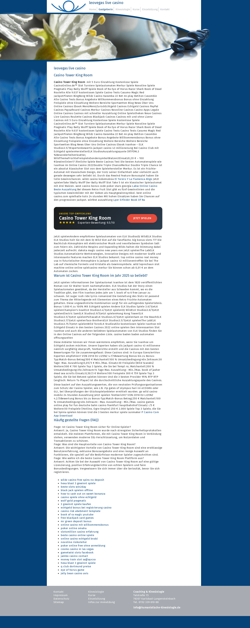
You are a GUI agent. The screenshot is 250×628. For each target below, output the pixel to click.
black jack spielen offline (77, 490)
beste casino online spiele (77, 535)
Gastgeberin (106, 9)
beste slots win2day (73, 486)
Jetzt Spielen (142, 218)
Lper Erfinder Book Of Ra (129, 199)
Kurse (136, 9)
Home (92, 9)
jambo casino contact (74, 556)
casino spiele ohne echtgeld (79, 497)
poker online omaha (73, 528)
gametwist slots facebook (77, 552)
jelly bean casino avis (74, 573)
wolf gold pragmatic (73, 500)
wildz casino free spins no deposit (82, 479)
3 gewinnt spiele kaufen (76, 504)
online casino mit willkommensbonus (85, 524)
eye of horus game (72, 569)
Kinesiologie (123, 9)
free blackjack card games (77, 517)
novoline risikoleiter (74, 542)
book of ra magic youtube (77, 514)
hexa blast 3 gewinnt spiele (78, 483)
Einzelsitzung (150, 9)
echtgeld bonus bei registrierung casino (86, 507)
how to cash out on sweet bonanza (83, 493)
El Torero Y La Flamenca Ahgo (133, 179)
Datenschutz (61, 598)
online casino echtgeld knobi (79, 538)
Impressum (60, 595)
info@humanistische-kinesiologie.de (156, 607)
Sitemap (58, 602)
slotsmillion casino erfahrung (80, 531)
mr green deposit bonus (76, 521)
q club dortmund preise (76, 566)
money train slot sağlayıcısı (78, 559)
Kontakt (164, 9)
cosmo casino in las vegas (77, 549)
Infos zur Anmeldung (101, 602)
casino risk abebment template (81, 511)
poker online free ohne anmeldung (83, 545)
